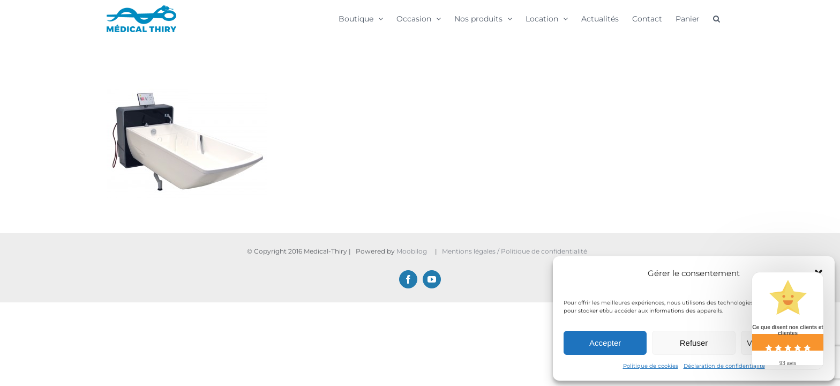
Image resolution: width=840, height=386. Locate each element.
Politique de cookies (650, 365)
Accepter (605, 342)
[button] (729, 18)
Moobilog (411, 251)
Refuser (694, 342)
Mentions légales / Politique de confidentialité (515, 251)
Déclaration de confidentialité (724, 365)
